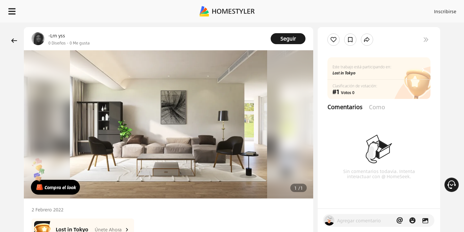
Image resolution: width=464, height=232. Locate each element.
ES (387, 9)
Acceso (338, 9)
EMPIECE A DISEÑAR (429, 9)
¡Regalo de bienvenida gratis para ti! (313, 27)
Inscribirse (364, 9)
